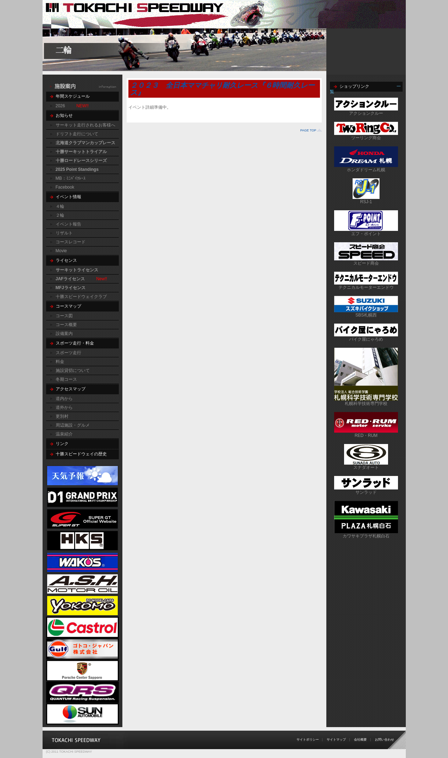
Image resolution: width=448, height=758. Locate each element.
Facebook (65, 187)
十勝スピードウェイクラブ (81, 296)
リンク (62, 443)
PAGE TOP (308, 130)
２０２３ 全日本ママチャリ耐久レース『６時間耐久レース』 (222, 88)
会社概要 (360, 739)
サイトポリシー (308, 739)
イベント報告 (68, 224)
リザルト (64, 233)
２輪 (60, 215)
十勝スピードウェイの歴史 (81, 453)
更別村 (62, 416)
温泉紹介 (64, 434)
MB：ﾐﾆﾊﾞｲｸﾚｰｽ (70, 178)
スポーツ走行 (68, 352)
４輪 (60, 206)
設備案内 (64, 333)
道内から (64, 398)
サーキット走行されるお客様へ (85, 125)
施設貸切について (73, 370)
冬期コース (66, 379)
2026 (60, 105)
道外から (64, 407)
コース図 (64, 315)
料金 (60, 361)
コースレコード (70, 241)
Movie (61, 250)
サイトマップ (336, 739)
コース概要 (66, 324)
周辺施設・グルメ (73, 425)
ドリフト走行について (77, 133)
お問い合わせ (384, 739)
